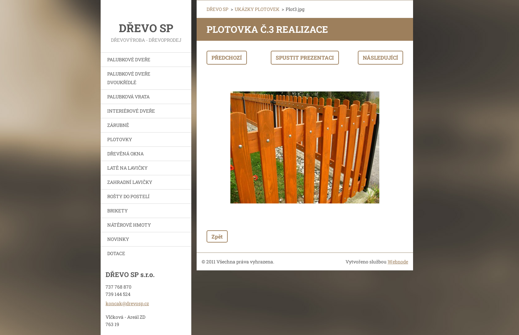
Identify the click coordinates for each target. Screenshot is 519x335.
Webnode (398, 261)
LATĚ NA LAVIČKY (127, 168)
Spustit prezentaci (305, 57)
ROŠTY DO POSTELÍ (128, 196)
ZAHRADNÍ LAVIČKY (129, 182)
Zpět (217, 236)
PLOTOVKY (119, 139)
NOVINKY (118, 239)
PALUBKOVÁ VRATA (128, 96)
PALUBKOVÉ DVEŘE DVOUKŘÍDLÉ (128, 78)
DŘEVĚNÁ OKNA (125, 153)
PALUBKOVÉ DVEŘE (128, 59)
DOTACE (116, 253)
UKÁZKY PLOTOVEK (257, 9)
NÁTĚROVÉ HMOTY (129, 225)
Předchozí (227, 57)
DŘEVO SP (217, 9)
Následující (380, 57)
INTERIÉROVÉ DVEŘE (131, 111)
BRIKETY (117, 210)
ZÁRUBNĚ (118, 125)
